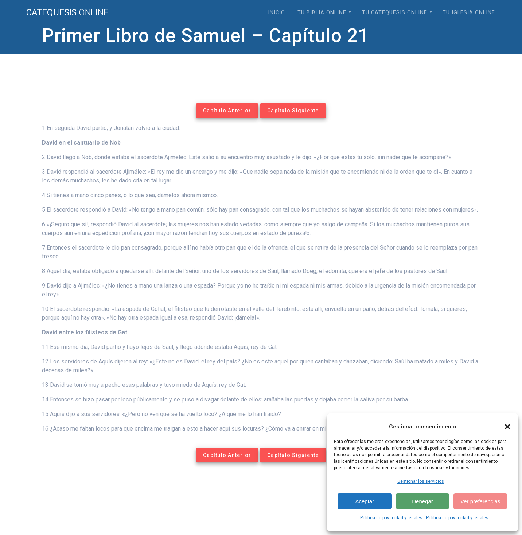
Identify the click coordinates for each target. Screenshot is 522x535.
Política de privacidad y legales (391, 517)
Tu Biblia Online (321, 12)
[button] (507, 426)
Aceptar (364, 501)
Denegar (422, 501)
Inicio (276, 12)
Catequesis (67, 12)
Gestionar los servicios (420, 481)
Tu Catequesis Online (394, 12)
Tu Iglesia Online (469, 12)
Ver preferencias (480, 501)
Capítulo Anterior (227, 110)
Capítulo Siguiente (293, 110)
